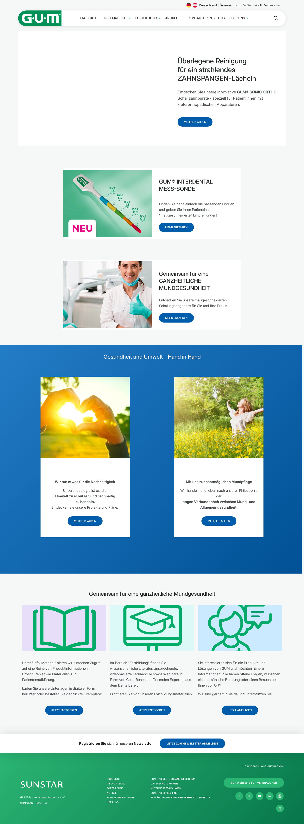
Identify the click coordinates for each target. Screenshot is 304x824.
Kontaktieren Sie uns (206, 18)
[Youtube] (259, 796)
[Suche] (273, 18)
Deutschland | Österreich (212, 5)
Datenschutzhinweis (164, 784)
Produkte (88, 18)
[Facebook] (239, 796)
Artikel (171, 18)
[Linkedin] (270, 796)
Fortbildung (146, 18)
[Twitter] (249, 796)
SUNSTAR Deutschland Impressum (173, 779)
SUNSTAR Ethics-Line (164, 793)
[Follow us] (261, 5)
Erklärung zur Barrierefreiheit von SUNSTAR (180, 797)
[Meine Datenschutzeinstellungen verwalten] (280, 808)
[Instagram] (280, 796)
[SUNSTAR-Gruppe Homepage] (53, 784)
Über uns (237, 18)
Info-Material (115, 18)
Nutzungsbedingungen (166, 788)
